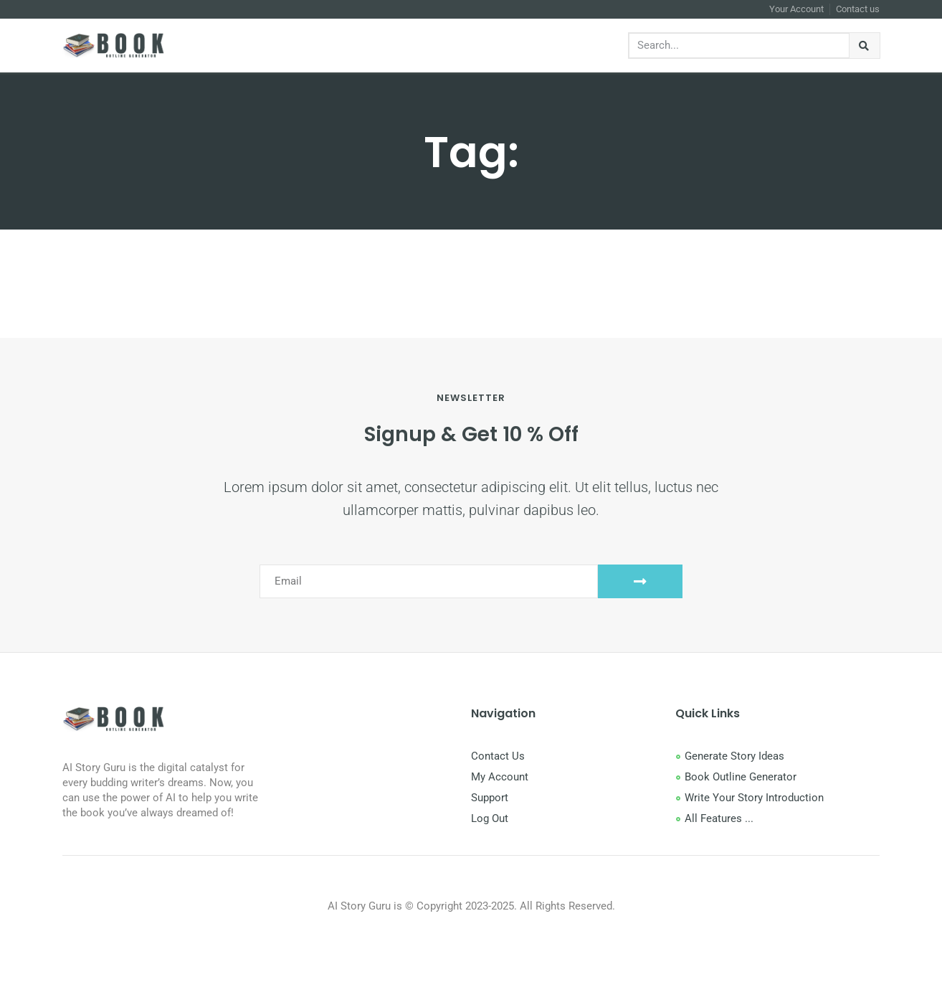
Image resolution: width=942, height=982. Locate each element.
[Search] (865, 45)
